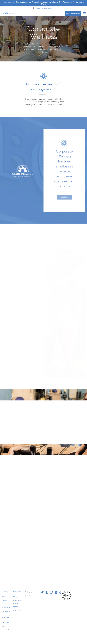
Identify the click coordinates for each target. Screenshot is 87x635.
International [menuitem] (6, 609)
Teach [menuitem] (4, 602)
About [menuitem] (4, 595)
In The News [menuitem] (6, 606)
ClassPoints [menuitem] (17, 608)
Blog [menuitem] (15, 595)
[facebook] (47, 590)
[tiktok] (60, 590)
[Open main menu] (84, 13)
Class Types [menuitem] (17, 599)
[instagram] (51, 590)
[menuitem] (66, 598)
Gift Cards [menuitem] (5, 621)
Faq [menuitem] (3, 624)
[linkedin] (56, 590)
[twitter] (42, 590)
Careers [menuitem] (4, 599)
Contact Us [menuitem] (5, 628)
